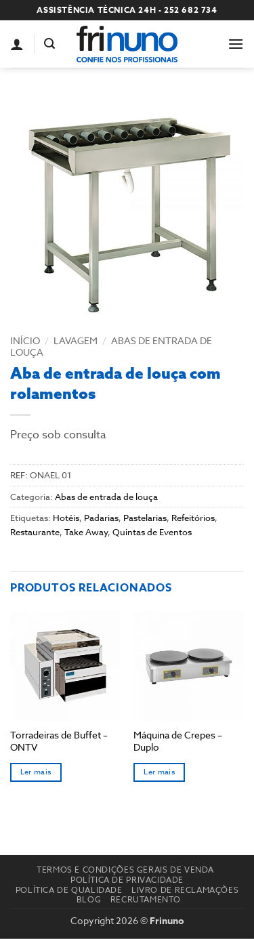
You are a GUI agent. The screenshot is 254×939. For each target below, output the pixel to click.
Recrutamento (145, 899)
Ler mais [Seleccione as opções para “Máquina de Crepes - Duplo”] (159, 772)
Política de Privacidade (127, 879)
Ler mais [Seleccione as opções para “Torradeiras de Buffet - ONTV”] (35, 772)
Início (25, 340)
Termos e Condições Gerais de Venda (125, 869)
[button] (49, 43)
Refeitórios (193, 518)
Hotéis (66, 518)
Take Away (86, 532)
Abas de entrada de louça (111, 346)
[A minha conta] (17, 44)
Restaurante (35, 532)
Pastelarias (145, 518)
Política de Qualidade (69, 890)
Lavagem (76, 340)
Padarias (101, 518)
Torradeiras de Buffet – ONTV (59, 741)
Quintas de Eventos (152, 532)
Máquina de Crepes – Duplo (177, 741)
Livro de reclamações (184, 890)
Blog (89, 899)
